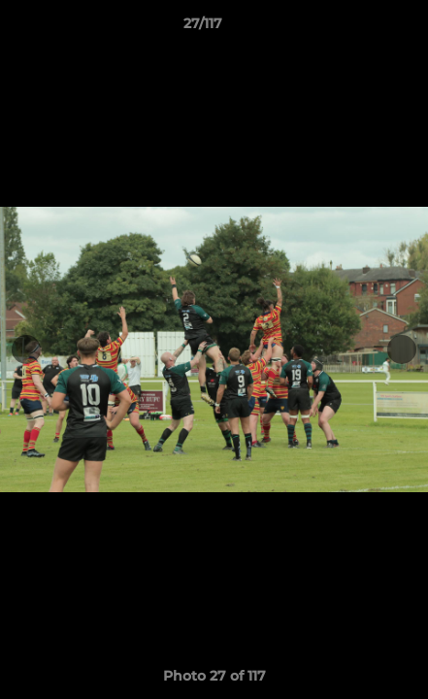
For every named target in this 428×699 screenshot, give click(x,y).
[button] (358, 28)
